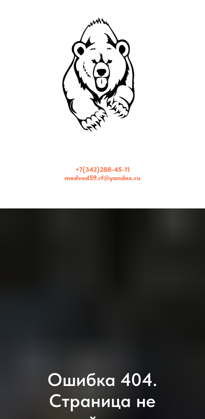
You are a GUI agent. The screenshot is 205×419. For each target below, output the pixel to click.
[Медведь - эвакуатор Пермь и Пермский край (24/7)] (102, 191)
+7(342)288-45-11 (102, 169)
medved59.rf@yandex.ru (102, 178)
